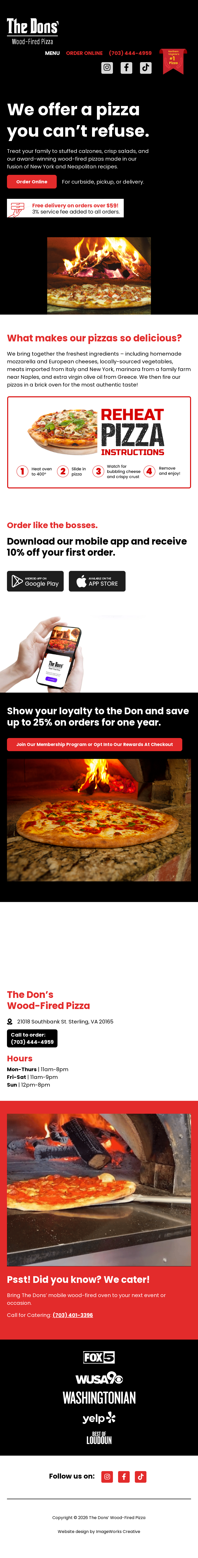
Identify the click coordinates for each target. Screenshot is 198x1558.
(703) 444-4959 (130, 53)
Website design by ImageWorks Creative (99, 1532)
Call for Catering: (50, 1315)
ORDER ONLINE (84, 53)
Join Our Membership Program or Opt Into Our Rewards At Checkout (94, 744)
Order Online (31, 181)
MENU (52, 53)
